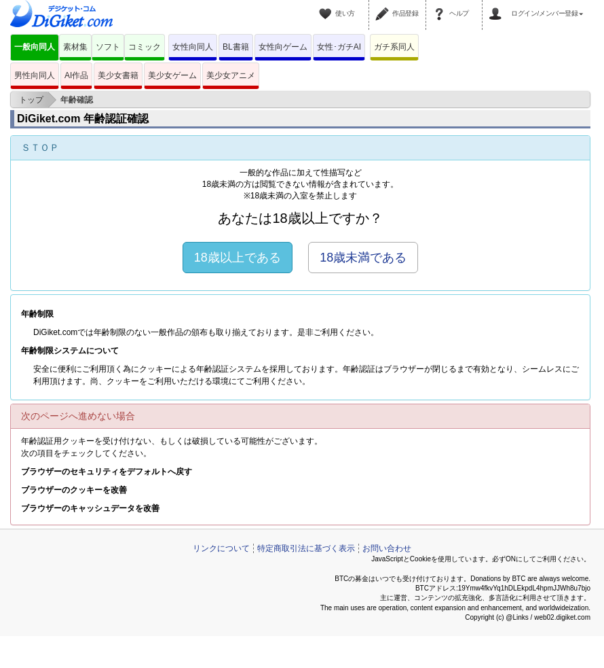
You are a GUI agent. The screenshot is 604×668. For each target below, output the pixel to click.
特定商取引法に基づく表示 (306, 548)
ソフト (108, 47)
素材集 (75, 47)
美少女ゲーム (172, 75)
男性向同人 (34, 75)
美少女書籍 (118, 75)
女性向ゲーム (283, 47)
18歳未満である (363, 257)
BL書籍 (236, 47)
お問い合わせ (386, 548)
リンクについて (221, 548)
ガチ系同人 (394, 47)
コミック (144, 47)
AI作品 (76, 75)
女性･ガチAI (339, 47)
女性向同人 (192, 47)
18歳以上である (237, 257)
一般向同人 (34, 47)
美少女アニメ (230, 75)
